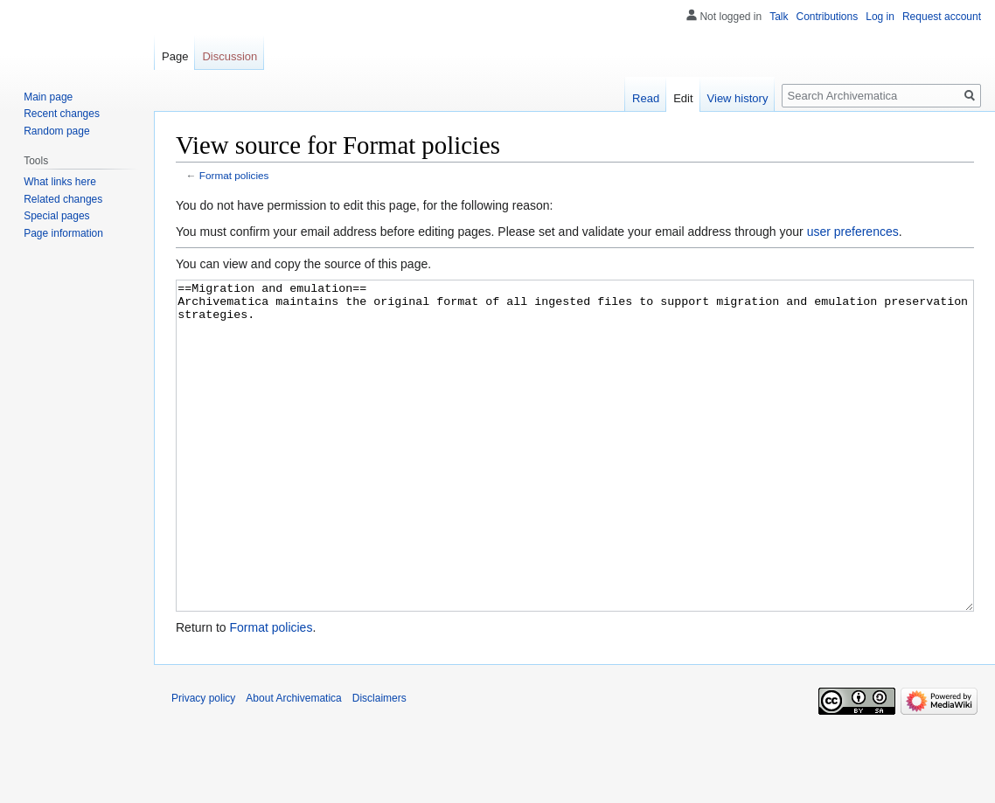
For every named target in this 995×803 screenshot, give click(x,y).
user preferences (853, 232)
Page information (63, 233)
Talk (778, 16)
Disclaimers (379, 764)
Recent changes (62, 113)
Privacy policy (203, 764)
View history (738, 98)
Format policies (234, 175)
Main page (48, 97)
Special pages (56, 216)
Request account (941, 16)
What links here (60, 182)
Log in (880, 16)
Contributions (828, 16)
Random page (56, 131)
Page (175, 56)
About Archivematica (293, 764)
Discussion (229, 56)
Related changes (63, 199)
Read (645, 98)
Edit (682, 98)
